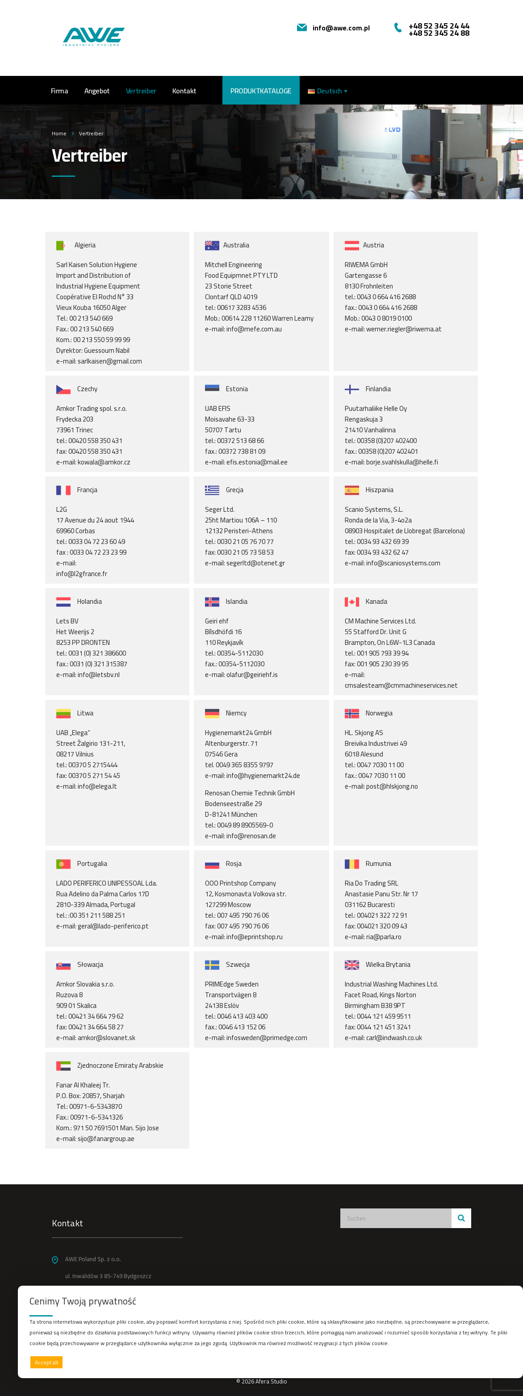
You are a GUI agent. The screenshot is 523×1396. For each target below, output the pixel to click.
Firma (59, 90)
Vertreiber (141, 90)
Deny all (268, 1362)
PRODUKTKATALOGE (261, 90)
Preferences (492, 1362)
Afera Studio (271, 1381)
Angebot (97, 90)
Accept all (46, 1362)
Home (59, 133)
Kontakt (184, 90)
